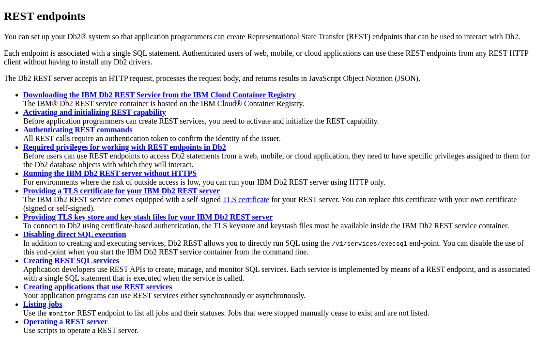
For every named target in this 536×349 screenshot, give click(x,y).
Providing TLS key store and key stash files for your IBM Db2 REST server (148, 217)
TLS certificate (246, 199)
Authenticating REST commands (78, 130)
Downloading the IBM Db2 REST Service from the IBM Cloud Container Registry (159, 95)
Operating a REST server (65, 321)
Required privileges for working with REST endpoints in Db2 (124, 147)
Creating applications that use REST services (97, 287)
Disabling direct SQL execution (74, 234)
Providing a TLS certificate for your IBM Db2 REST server (121, 191)
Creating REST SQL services (71, 260)
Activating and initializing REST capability (94, 112)
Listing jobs (42, 304)
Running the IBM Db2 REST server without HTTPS (110, 173)
